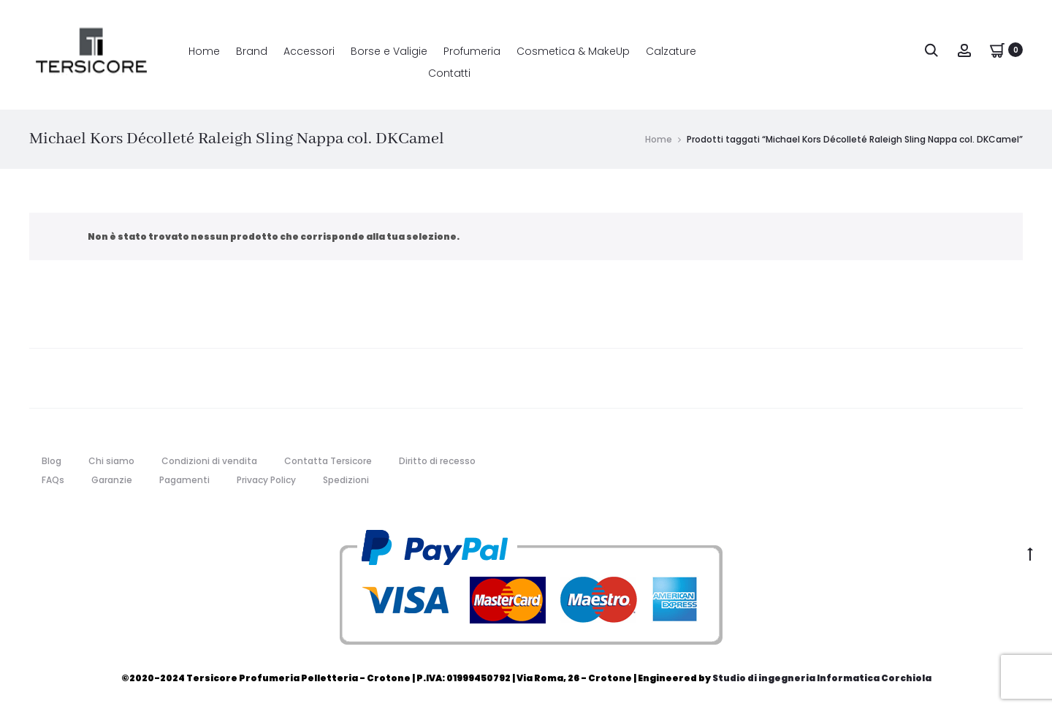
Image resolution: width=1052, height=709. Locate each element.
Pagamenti (184, 480)
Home (204, 51)
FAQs (53, 480)
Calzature (671, 51)
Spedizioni (346, 480)
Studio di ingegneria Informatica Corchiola (821, 678)
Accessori (309, 51)
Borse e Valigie (389, 51)
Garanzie (111, 480)
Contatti (449, 73)
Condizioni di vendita (209, 461)
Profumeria (471, 51)
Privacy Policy (266, 480)
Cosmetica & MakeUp (573, 51)
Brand (251, 51)
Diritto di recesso (437, 461)
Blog (51, 461)
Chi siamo (111, 461)
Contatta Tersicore (328, 461)
